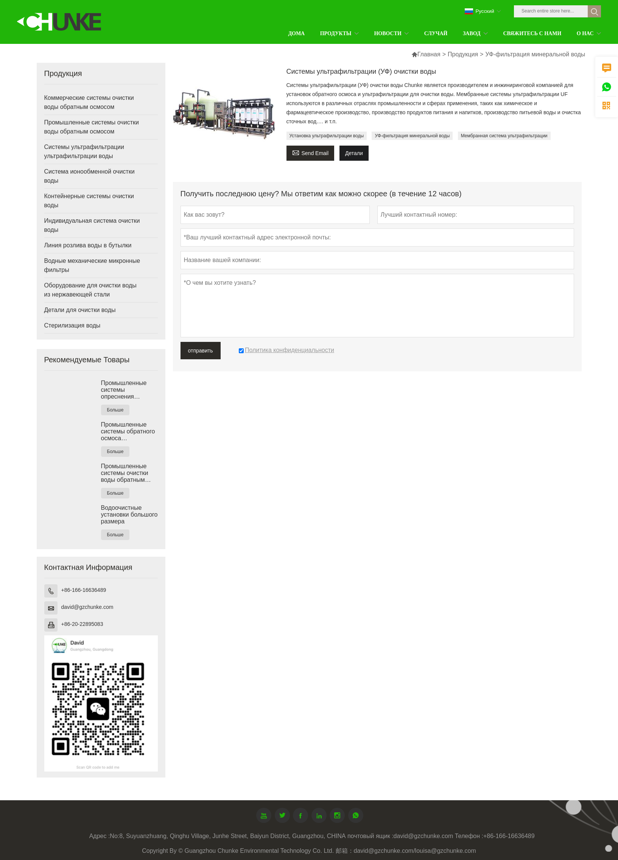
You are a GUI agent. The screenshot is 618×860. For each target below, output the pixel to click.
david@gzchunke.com (87, 607)
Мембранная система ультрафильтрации (504, 135)
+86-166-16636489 (83, 590)
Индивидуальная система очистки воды (92, 225)
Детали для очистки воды (80, 310)
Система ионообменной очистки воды (89, 176)
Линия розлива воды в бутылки (88, 245)
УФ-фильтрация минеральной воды (412, 135)
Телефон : (469, 836)
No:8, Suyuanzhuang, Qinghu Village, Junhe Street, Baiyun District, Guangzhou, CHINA (228, 836)
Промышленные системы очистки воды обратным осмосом (91, 127)
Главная (429, 54)
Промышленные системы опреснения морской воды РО (126, 390)
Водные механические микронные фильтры (92, 265)
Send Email (310, 152)
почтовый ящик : (370, 836)
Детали (354, 153)
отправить (200, 351)
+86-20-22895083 (82, 624)
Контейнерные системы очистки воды (89, 200)
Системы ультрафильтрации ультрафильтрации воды (84, 151)
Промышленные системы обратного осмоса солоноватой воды (128, 431)
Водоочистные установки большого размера (129, 515)
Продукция (463, 54)
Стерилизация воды (72, 325)
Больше (115, 410)
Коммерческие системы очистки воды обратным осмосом (89, 102)
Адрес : (99, 836)
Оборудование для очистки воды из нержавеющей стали (90, 290)
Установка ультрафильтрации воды (327, 135)
